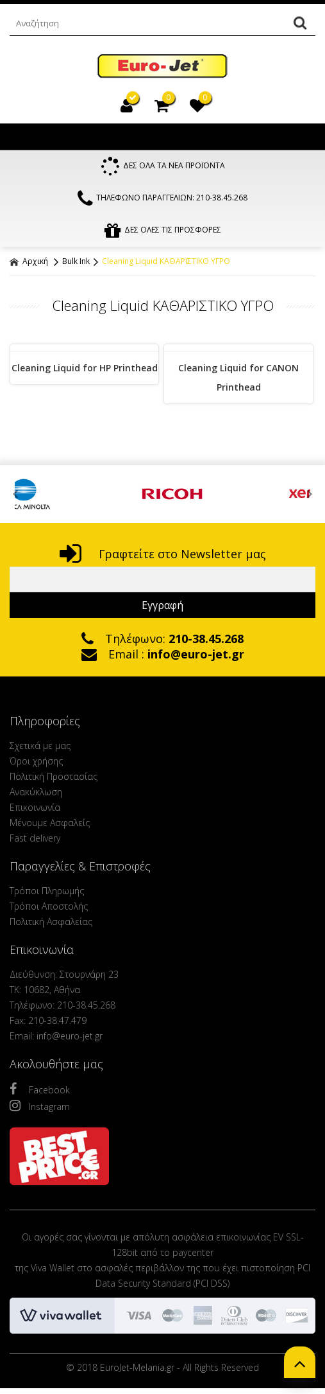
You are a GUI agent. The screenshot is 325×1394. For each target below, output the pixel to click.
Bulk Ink (76, 261)
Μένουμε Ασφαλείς (50, 822)
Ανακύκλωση (36, 792)
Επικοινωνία (35, 807)
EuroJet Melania (162, 66)
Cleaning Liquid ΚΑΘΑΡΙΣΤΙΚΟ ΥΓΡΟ (166, 261)
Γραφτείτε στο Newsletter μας (163, 554)
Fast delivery (35, 838)
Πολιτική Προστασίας (53, 776)
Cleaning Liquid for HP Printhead (85, 368)
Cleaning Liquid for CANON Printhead (238, 377)
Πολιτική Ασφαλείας (51, 921)
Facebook (40, 1089)
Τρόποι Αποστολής (49, 906)
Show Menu (22, 137)
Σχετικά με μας (40, 745)
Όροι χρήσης (36, 761)
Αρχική (29, 261)
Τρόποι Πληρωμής (47, 891)
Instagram (40, 1105)
